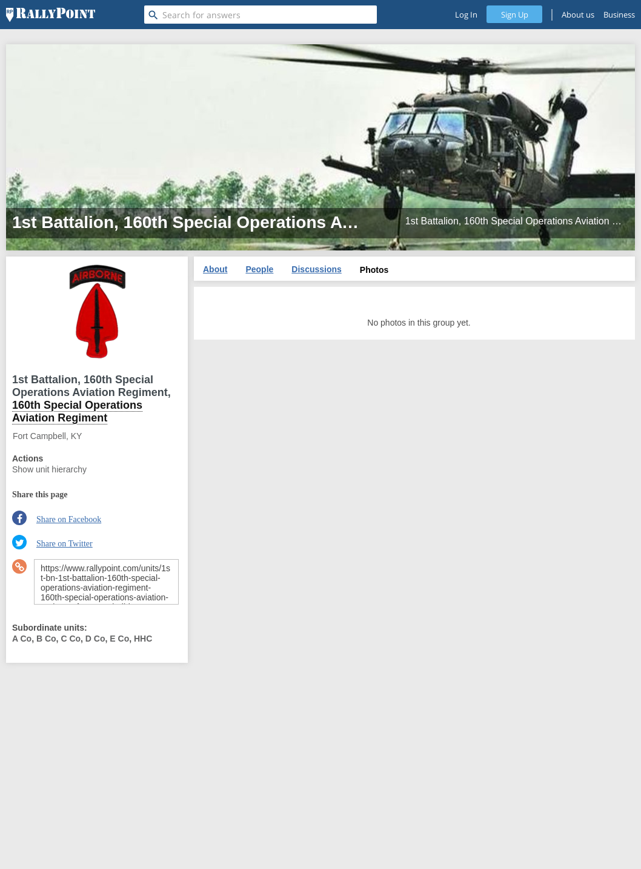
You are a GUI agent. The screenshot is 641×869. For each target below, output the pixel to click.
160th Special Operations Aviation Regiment (77, 411)
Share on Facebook (68, 519)
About (215, 269)
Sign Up (514, 14)
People (259, 269)
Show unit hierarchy (49, 469)
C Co (71, 638)
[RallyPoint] (50, 14)
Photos (374, 270)
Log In (466, 14)
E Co (119, 638)
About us (578, 14)
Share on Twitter (64, 543)
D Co (95, 638)
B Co (46, 638)
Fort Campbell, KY (47, 436)
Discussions (316, 269)
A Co (22, 638)
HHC (143, 638)
